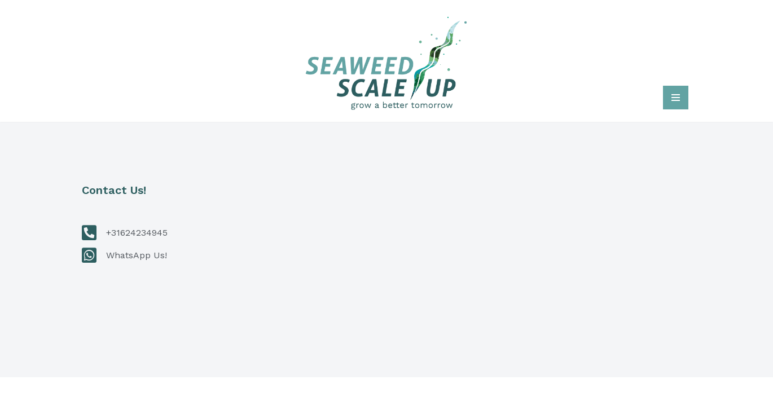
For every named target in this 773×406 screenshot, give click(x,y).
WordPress (239, 391)
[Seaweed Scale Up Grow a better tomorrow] (386, 61)
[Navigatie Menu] (675, 97)
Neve (95, 391)
